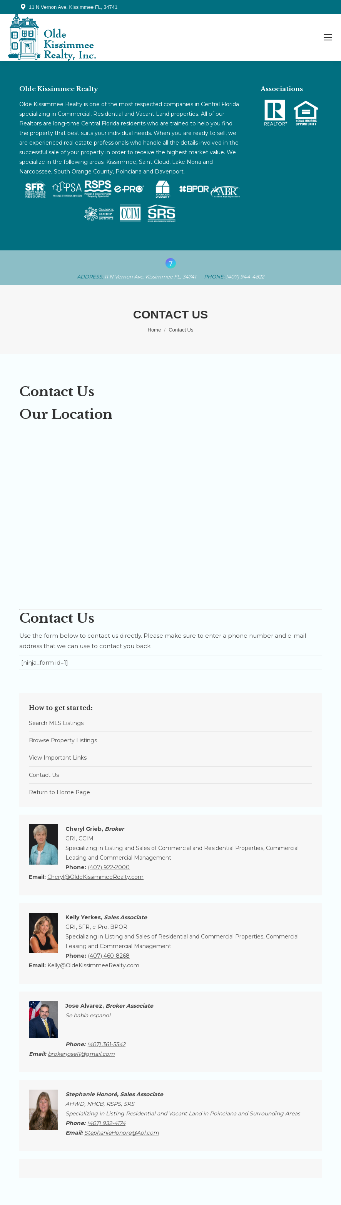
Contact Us (44, 775)
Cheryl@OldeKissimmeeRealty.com (95, 876)
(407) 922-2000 (109, 867)
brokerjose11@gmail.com (81, 1053)
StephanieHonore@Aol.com (121, 1132)
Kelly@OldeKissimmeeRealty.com (93, 965)
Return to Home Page (59, 792)
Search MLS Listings (56, 723)
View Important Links (58, 757)
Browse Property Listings (63, 740)
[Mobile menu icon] (328, 37)
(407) (106, 1044)
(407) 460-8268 (109, 955)
